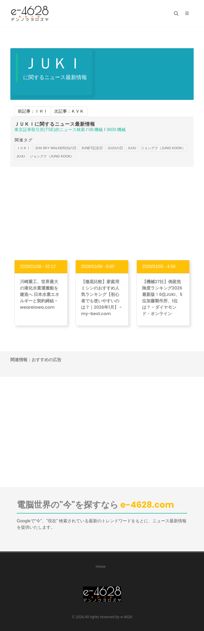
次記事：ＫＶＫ (69, 111)
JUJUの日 (115, 148)
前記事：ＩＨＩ (33, 111)
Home (100, 566)
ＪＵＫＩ (23, 148)
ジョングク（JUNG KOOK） (163, 148)
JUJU (132, 148)
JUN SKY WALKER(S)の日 (55, 148)
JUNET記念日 (92, 148)
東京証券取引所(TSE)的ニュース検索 (49, 129)
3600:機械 (116, 129)
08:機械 (95, 129)
